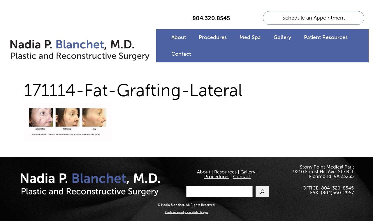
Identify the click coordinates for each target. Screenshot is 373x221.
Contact (181, 54)
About (178, 37)
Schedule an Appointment (313, 18)
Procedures (213, 37)
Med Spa (250, 37)
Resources (225, 172)
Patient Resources (326, 37)
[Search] (262, 191)
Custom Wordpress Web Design (186, 212)
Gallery (282, 37)
